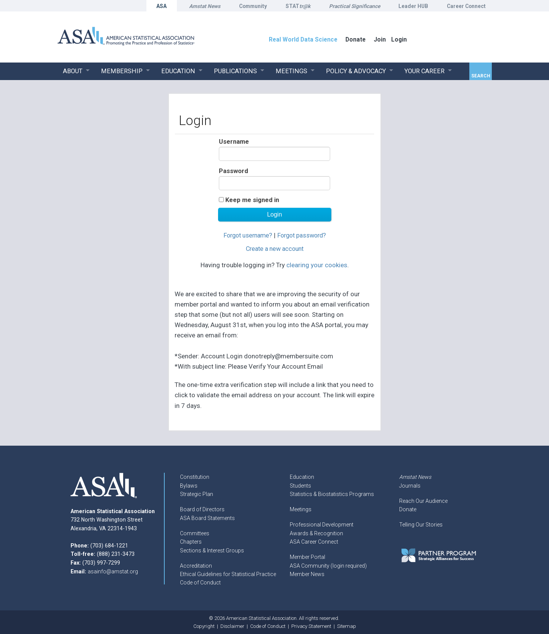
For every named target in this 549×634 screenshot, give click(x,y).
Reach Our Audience (423, 501)
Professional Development (321, 525)
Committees (194, 533)
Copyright (204, 626)
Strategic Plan (196, 494)
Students (300, 486)
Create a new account (274, 248)
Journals (410, 486)
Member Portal (307, 557)
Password (233, 171)
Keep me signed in (252, 200)
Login (399, 39)
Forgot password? (301, 235)
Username (234, 141)
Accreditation (196, 566)
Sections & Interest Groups (212, 550)
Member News (307, 574)
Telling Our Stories (421, 525)
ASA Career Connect (314, 542)
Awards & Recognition (316, 533)
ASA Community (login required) (328, 566)
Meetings (300, 509)
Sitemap (346, 626)
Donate (407, 509)
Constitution (194, 477)
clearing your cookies (316, 265)
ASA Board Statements (207, 518)
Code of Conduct (200, 582)
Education (302, 477)
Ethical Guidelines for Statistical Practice (228, 574)
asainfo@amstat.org (113, 571)
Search (480, 76)
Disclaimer (232, 626)
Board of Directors (202, 509)
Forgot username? (247, 235)
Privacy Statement (311, 626)
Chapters (191, 542)
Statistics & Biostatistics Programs (332, 494)
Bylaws (188, 486)
